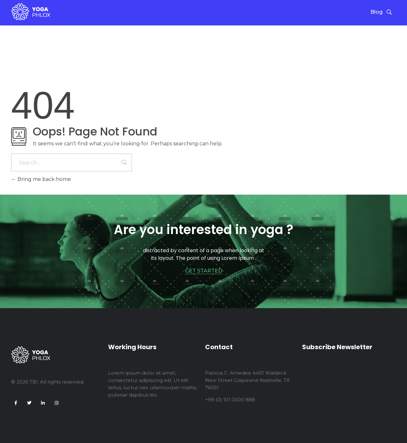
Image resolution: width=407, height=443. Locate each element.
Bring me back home (41, 179)
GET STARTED (203, 271)
